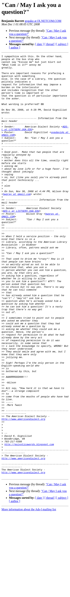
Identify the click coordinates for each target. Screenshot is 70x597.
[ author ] (14, 47)
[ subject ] (62, 44)
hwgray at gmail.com (17, 222)
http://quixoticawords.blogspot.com (29, 522)
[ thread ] (49, 44)
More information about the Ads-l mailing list (28, 593)
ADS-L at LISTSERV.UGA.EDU (21, 242)
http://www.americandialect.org (23, 492)
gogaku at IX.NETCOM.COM (43, 20)
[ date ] (39, 44)
